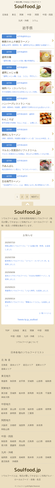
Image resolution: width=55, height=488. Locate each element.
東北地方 (6, 376)
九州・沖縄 (23, 20)
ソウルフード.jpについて (27, 342)
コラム (35, 20)
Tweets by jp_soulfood (28, 319)
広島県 (31, 441)
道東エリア (41, 365)
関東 (22, 14)
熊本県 (31, 457)
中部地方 (6, 404)
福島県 (48, 381)
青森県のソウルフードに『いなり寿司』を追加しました (26, 291)
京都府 (13, 425)
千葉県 (48, 393)
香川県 (4, 445)
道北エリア (28, 365)
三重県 (31, 413)
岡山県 (22, 441)
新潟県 (4, 409)
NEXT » (34, 197)
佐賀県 (13, 457)
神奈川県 (5, 397)
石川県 (22, 409)
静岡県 (13, 413)
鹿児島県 (5, 461)
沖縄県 (15, 461)
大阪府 (4, 425)
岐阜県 (4, 413)
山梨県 (39, 409)
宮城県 (31, 381)
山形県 (39, 381)
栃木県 (22, 393)
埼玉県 (39, 393)
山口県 (39, 441)
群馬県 (31, 393)
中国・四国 (48, 14)
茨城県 (13, 393)
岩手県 (22, 381)
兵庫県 (31, 425)
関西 (37, 14)
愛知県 (22, 413)
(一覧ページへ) (45, 313)
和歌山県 (5, 429)
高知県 (22, 445)
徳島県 (48, 441)
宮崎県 (48, 457)
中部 (29, 14)
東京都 (4, 393)
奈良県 (39, 425)
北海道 (5, 14)
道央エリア (15, 365)
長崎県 (22, 457)
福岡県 (4, 457)
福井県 (31, 409)
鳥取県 (4, 441)
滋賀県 (22, 425)
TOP (7, 330)
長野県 (48, 409)
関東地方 (6, 388)
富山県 (13, 409)
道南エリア (6, 369)
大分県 (39, 457)
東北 (14, 14)
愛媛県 (13, 445)
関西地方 (6, 420)
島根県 (13, 441)
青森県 (4, 381)
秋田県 (13, 381)
